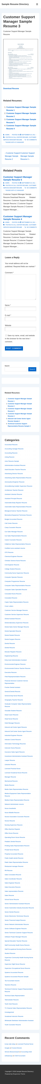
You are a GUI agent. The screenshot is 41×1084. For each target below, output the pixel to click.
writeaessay (8, 1056)
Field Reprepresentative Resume (15, 676)
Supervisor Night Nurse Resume (15, 964)
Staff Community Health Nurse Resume (17, 945)
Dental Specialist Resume (13, 631)
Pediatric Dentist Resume (13, 841)
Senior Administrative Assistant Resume (17, 903)
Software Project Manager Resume (16, 937)
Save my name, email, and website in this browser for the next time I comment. (20, 339)
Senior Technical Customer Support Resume (19, 932)
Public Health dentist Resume (14, 858)
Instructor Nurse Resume (13, 748)
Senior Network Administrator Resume (17, 924)
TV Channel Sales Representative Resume (18, 1008)
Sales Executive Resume (13, 887)
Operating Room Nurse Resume (15, 837)
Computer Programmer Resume (15, 581)
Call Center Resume (20, 137)
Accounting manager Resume (14, 449)
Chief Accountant (20, 1056)
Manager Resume (10, 777)
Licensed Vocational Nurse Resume (16, 773)
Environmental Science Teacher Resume (17, 668)
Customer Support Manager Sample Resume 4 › (28, 156)
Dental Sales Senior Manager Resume (17, 627)
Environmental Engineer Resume (15, 664)
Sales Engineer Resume (12, 883)
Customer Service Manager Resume (16, 610)
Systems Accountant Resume (14, 972)
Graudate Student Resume (13, 710)
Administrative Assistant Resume (15, 465)
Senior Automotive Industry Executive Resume (19, 908)
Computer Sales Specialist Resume (16, 589)
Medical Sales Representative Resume (17, 800)
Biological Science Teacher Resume (16, 511)
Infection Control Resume (13, 739)
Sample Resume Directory (15, 4)
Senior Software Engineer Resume (16, 928)
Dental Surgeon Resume (12, 639)
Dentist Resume (10, 643)
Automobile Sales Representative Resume (18, 507)
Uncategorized (9, 1012)
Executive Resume (11, 672)
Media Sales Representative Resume (16, 789)
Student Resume (10, 953)
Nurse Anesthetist (10, 808)
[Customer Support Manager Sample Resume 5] (28, 183)
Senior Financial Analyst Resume (15, 920)
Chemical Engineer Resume (13, 556)
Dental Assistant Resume (13, 618)
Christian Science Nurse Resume (15, 560)
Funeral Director (17, 1048)
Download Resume (11, 88)
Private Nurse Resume (12, 850)
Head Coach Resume (11, 715)
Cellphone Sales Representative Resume (18, 544)
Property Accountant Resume (14, 854)
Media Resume (9, 785)
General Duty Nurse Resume (14, 696)
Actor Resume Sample (12, 461)
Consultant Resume (11, 598)
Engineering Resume (11, 656)
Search (7, 366)
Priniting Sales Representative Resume (17, 846)
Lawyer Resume (10, 760)
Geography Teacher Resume (14, 700)
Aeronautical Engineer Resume (14, 482)
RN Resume (8, 870)
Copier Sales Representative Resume (17, 602)
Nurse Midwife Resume (12, 812)
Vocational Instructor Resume (14, 1016)
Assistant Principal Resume (13, 498)
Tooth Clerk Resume (11, 1004)
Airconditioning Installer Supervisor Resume (18, 486)
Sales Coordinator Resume (13, 879)
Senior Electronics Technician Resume (17, 916)
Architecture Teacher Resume (14, 490)
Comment (9, 273)
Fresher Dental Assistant (12, 687)
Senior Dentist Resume (12, 912)
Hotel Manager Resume (12, 723)
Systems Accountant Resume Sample (17, 976)
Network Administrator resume (14, 804)
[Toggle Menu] (37, 4)
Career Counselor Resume (13, 540)
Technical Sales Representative (14, 995)
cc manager (19, 142)
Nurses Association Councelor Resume (17, 816)
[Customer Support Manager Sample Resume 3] (28, 135)
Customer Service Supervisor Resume (17, 614)
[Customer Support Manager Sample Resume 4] (28, 222)
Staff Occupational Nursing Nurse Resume (18, 949)
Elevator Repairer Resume (13, 652)
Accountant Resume (11, 444)
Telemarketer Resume (12, 1000)
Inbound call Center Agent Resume (16, 727)
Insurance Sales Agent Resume (15, 752)
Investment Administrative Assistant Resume (19, 756)
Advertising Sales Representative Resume (18, 478)
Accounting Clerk (26, 1052)
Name (7, 305)
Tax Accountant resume (12, 981)
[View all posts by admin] (6, 135)
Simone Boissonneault (12, 1052)
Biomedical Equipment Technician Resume (18, 515)
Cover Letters (9, 606)
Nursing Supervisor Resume (14, 825)
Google (7, 1048)
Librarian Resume (10, 764)
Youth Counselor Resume (13, 1025)
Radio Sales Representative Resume (16, 862)
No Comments (32, 140)
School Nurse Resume (12, 899)
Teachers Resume (10, 985)
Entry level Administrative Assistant (16, 660)
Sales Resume (9, 895)
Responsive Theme (19, 1074)
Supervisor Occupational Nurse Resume (17, 968)
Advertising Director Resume (14, 473)
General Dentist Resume (12, 691)
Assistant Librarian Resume (13, 494)
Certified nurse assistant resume (15, 548)
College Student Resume (13, 569)
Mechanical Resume (11, 781)
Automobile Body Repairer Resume (16, 502)
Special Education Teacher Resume (16, 941)
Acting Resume (9, 457)
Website (8, 325)
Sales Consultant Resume (13, 874)
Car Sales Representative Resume (16, 536)
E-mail (7, 315)
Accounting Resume (11, 453)
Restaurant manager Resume (14, 866)
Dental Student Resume (12, 635)
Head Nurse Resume (11, 719)
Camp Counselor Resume (13, 527)
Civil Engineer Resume (12, 565)
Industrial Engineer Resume (13, 735)
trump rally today (10, 1044)
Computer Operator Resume (14, 577)
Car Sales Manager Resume (14, 531)
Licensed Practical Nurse (12, 768)
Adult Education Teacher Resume (15, 469)
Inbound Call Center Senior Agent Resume (18, 731)
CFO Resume (9, 552)
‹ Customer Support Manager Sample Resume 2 (12, 156)
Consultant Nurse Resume (13, 594)
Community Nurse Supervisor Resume (17, 573)
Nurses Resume (10, 821)
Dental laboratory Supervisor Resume (16, 623)
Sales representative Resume (14, 891)
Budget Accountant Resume (13, 519)
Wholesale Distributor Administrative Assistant (19, 1020)
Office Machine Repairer (12, 829)
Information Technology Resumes (15, 744)
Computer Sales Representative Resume (18, 585)
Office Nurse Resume (11, 833)
